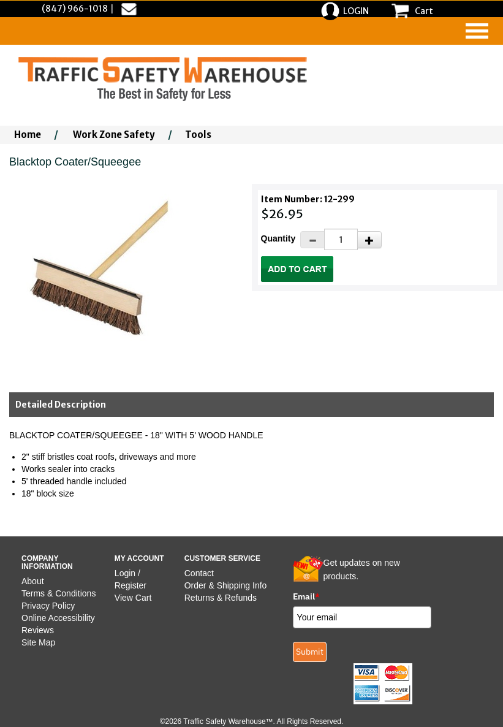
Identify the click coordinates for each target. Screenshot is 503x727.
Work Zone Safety (114, 134)
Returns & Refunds (220, 598)
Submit (309, 651)
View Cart (133, 598)
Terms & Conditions (58, 593)
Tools (198, 134)
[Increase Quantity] (369, 239)
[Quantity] (341, 239)
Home (27, 134)
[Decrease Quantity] (312, 239)
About (32, 581)
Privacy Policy (48, 606)
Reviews (37, 630)
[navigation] (477, 31)
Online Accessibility (58, 618)
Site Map (38, 642)
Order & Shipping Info (225, 585)
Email (306, 596)
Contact (199, 573)
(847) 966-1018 (75, 8)
